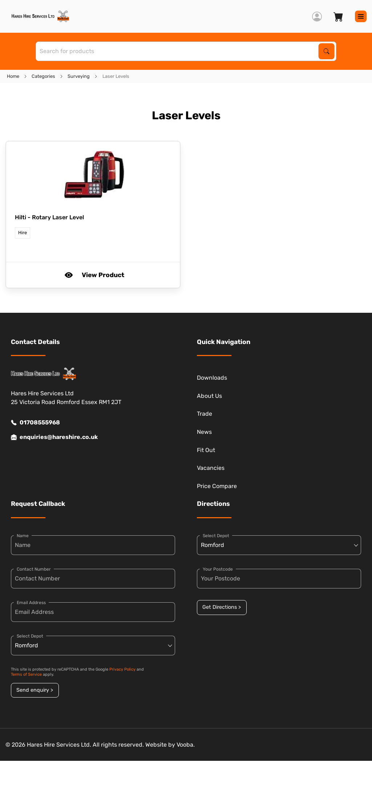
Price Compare (217, 486)
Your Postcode (218, 569)
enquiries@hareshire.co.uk (54, 437)
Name (23, 535)
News (204, 431)
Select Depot (30, 636)
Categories (43, 76)
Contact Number (34, 569)
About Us (209, 395)
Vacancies (211, 467)
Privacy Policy (122, 669)
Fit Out (206, 450)
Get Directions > (221, 607)
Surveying (79, 76)
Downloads (212, 377)
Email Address (31, 602)
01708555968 (35, 422)
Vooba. (186, 744)
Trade (204, 413)
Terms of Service (26, 674)
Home (13, 76)
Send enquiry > (34, 690)
